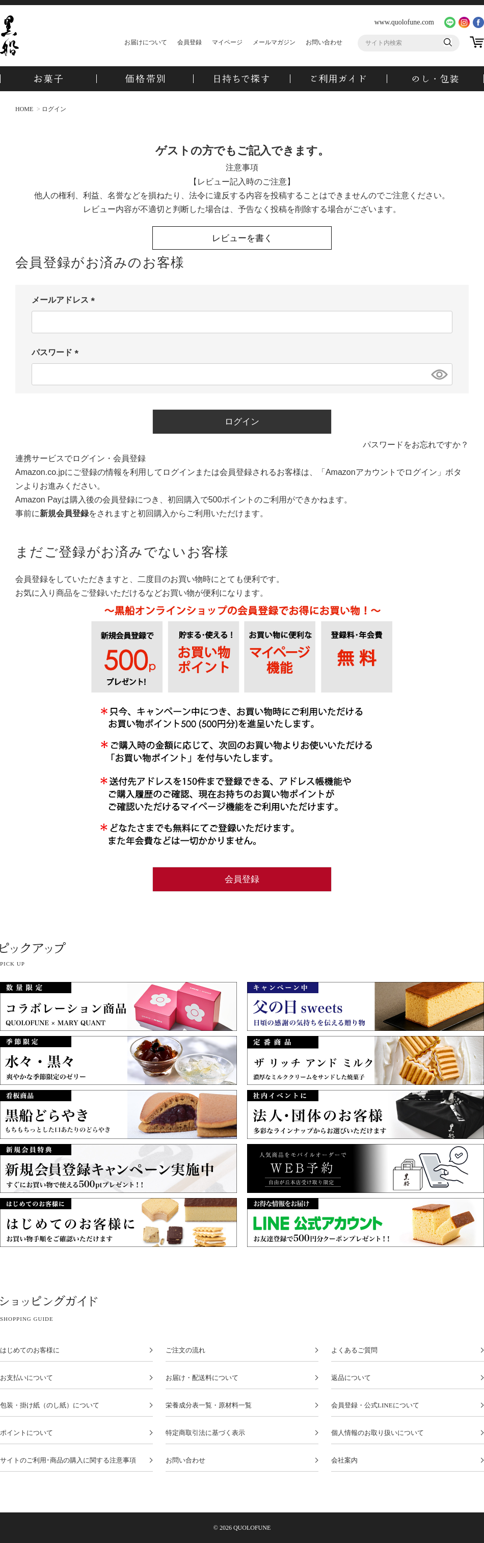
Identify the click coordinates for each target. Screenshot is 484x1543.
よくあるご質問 (354, 1350)
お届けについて (145, 42)
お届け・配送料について (202, 1377)
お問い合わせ (324, 42)
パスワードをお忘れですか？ (416, 444)
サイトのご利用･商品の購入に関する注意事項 (68, 1460)
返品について (351, 1377)
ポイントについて (26, 1432)
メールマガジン (274, 42)
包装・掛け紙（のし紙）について (49, 1405)
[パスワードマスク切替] (438, 374)
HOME (24, 109)
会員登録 (189, 42)
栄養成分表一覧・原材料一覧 (209, 1405)
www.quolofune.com (404, 22)
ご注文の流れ (185, 1350)
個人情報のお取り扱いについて (377, 1432)
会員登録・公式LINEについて (375, 1405)
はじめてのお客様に (30, 1350)
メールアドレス (65, 300)
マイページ (227, 42)
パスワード (57, 352)
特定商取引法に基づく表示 (205, 1432)
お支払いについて (26, 1377)
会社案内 (344, 1460)
